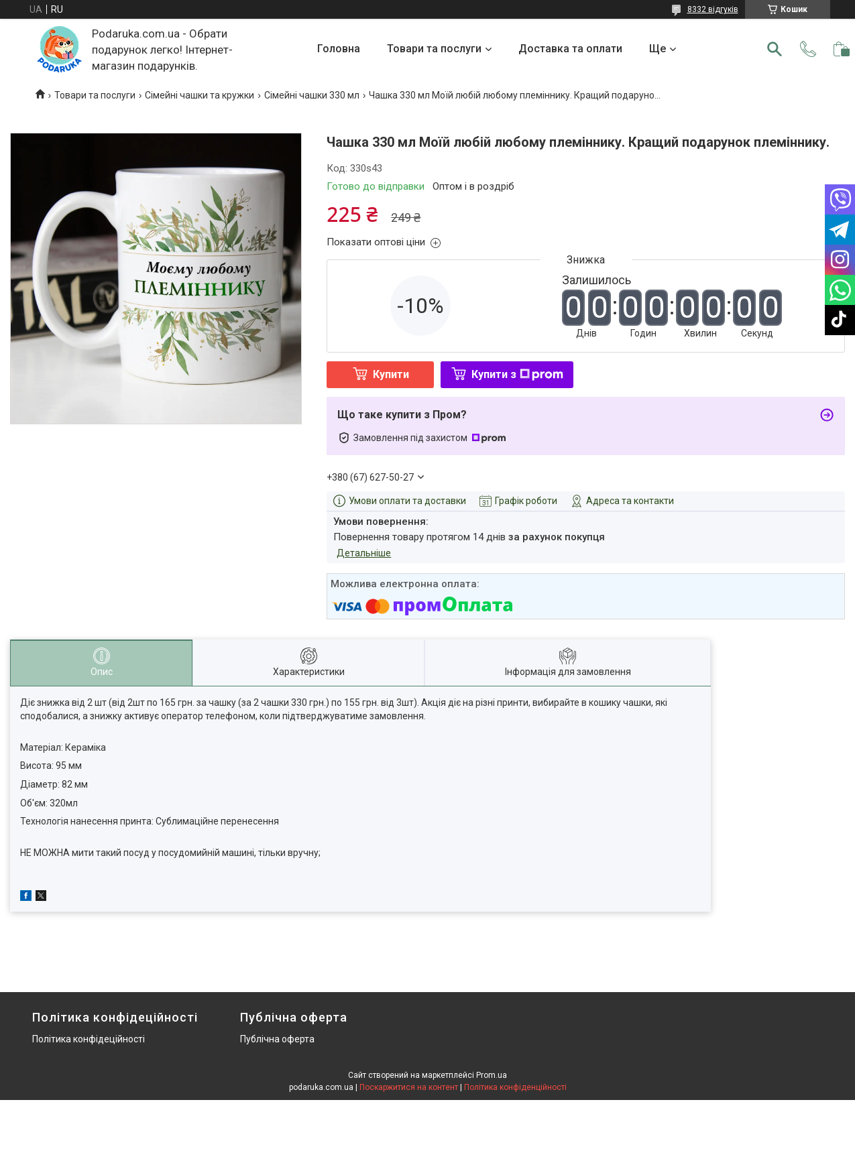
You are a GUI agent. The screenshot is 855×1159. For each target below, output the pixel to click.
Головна (338, 48)
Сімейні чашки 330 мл (311, 95)
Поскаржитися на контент (408, 1087)
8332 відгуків (712, 9)
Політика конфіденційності (515, 1087)
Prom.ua (491, 1075)
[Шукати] (774, 49)
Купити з (517, 374)
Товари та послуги (434, 48)
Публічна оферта (277, 1039)
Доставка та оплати (570, 48)
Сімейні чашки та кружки (199, 95)
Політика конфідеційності (88, 1039)
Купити (391, 374)
